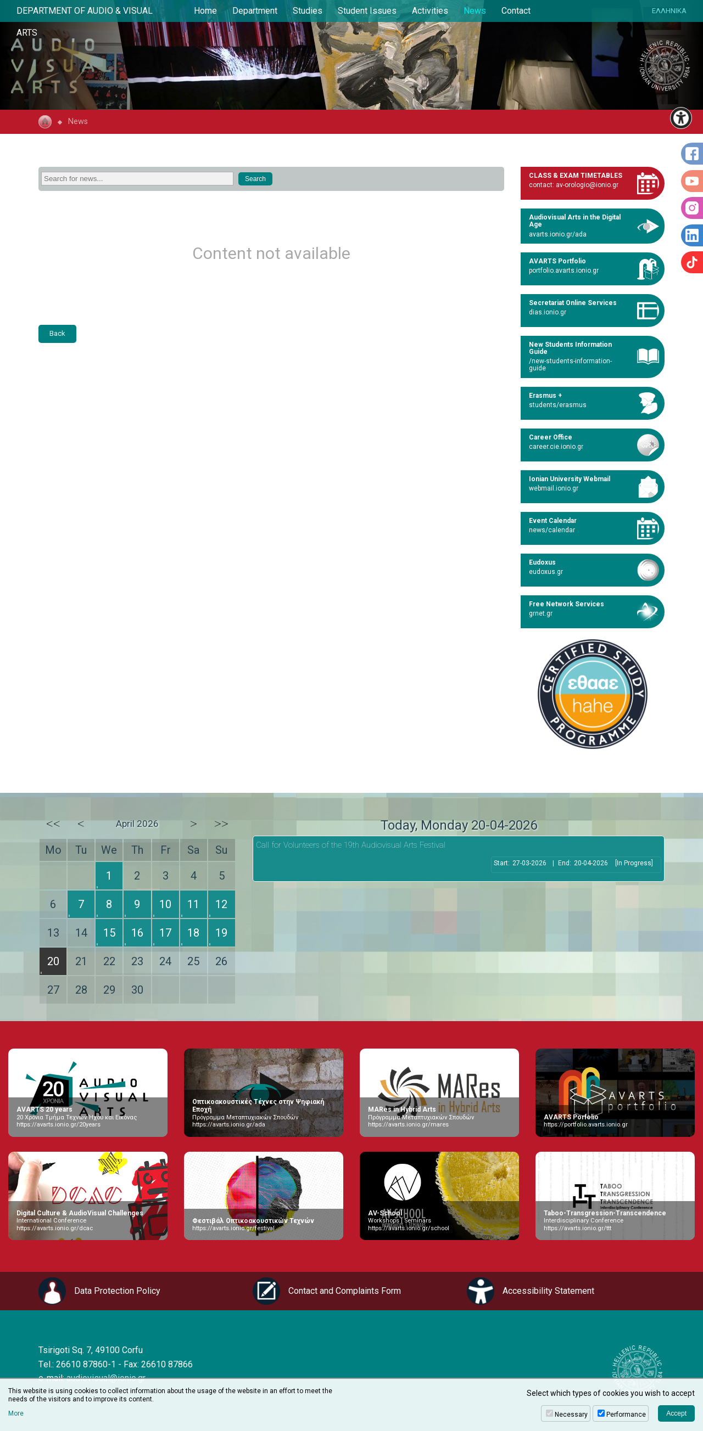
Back (57, 333)
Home (205, 10)
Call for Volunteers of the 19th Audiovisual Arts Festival (350, 845)
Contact (516, 10)
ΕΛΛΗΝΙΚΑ (669, 11)
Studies (307, 10)
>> (221, 823)
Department (254, 10)
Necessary (571, 1414)
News (475, 10)
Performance (626, 1414)
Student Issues (367, 10)
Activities (430, 10)
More (16, 1413)
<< (53, 823)
